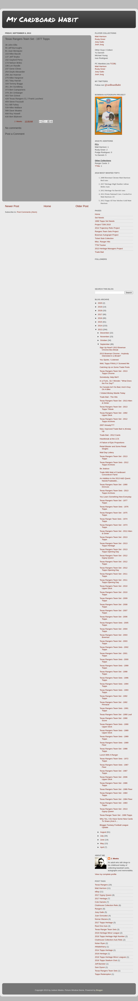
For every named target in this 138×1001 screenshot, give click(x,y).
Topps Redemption (103, 974)
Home (47, 206)
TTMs (97, 166)
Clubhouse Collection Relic (106, 905)
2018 (100, 310)
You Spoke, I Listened (109, 360)
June (102, 840)
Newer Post (12, 206)
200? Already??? (107, 425)
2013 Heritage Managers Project (109, 248)
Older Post (82, 206)
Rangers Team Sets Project (106, 231)
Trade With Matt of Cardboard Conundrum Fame (112, 473)
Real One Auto (101, 926)
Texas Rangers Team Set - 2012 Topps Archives (114, 420)
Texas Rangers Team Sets (106, 971)
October (104, 340)
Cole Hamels (100, 902)
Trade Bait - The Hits (109, 397)
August (103, 832)
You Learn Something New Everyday (115, 497)
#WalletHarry (100, 947)
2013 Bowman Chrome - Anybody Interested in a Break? (114, 354)
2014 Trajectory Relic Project (107, 228)
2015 (100, 322)
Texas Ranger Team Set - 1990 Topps (116, 815)
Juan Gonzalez (101, 916)
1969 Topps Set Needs (104, 221)
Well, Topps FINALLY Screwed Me (114, 363)
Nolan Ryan (100, 943)
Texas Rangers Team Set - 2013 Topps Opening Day (114, 550)
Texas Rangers (101, 885)
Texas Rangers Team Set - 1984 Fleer (116, 799)
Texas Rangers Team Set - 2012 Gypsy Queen (114, 556)
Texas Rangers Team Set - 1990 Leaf (116, 714)
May (102, 843)
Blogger (99, 990)
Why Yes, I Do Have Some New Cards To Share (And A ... (116, 820)
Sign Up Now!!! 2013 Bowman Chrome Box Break (113, 348)
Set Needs (99, 218)
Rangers (98, 909)
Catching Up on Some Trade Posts (115, 367)
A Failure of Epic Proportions (112, 442)
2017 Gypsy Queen (103, 895)
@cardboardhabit (113, 85)
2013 (100, 329)
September (105, 344)
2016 (100, 318)
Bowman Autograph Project (106, 235)
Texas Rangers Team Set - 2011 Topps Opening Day (114, 581)
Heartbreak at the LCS (109, 439)
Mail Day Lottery (107, 452)
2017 (100, 314)
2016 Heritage (101, 954)
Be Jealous (104, 468)
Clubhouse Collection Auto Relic (108, 940)
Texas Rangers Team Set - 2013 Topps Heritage (114, 544)
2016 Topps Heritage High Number (110, 936)
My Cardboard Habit (41, 19)
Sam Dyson (100, 967)
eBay (97, 892)
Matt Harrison (101, 36)
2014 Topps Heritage (104, 950)
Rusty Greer (100, 39)
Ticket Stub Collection (104, 238)
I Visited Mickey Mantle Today (112, 393)
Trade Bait (99, 252)
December (105, 333)
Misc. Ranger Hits (102, 242)
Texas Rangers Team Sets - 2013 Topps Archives (114, 491)
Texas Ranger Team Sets (106, 929)
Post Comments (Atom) (27, 212)
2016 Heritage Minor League (107, 933)
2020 (100, 303)
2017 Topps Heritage (104, 922)
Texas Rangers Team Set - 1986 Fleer (116, 789)
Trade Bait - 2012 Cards (110, 435)
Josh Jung (99, 44)
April (102, 847)
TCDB (112, 64)
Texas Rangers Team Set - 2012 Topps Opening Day (114, 569)
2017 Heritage (101, 898)
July (102, 836)
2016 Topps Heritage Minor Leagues (110, 957)
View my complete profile (105, 874)
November (105, 336)
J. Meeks (115, 858)
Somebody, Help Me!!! (109, 377)
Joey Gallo (99, 42)
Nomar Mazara (101, 919)
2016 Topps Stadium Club (106, 960)
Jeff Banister (100, 964)
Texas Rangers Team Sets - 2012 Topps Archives (114, 463)
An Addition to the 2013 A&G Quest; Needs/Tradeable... (115, 479)
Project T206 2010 (103, 224)
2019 (100, 307)
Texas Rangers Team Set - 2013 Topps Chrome (114, 372)
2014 (100, 326)
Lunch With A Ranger (109, 755)
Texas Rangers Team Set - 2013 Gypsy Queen (114, 810)
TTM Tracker (100, 245)
